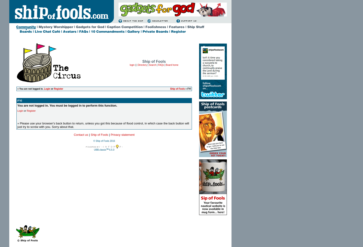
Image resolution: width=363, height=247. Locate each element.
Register (58, 89)
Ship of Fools (177, 89)
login (132, 65)
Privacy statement (123, 134)
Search (152, 65)
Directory (142, 65)
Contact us (81, 134)
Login (47, 89)
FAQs (161, 65)
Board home (172, 65)
